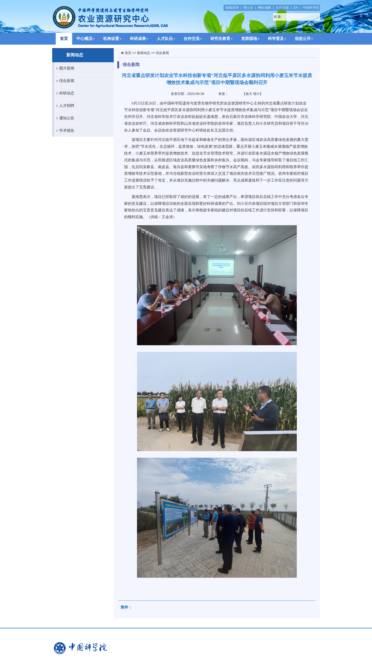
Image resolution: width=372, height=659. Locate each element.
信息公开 (304, 38)
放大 (249, 94)
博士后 (248, 7)
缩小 (256, 94)
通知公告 (64, 118)
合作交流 (193, 38)
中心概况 (85, 38)
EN (295, 7)
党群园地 (250, 38)
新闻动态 (143, 53)
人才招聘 (64, 106)
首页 (64, 38)
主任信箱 (282, 7)
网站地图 (264, 7)
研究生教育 (221, 38)
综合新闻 (64, 81)
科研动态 (64, 93)
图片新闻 (64, 68)
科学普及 (277, 38)
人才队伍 (166, 38)
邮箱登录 (232, 7)
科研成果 (139, 38)
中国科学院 (311, 7)
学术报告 (64, 130)
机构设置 (112, 38)
